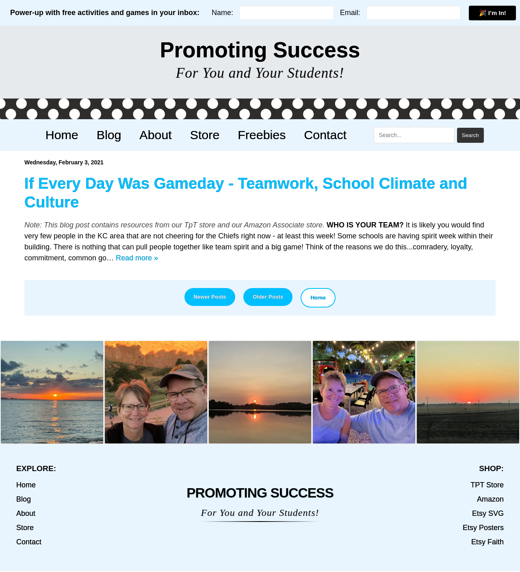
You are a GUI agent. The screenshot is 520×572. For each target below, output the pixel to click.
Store (202, 135)
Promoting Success (260, 50)
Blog (116, 135)
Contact (312, 135)
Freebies (254, 135)
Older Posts (269, 297)
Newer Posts (203, 297)
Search (454, 135)
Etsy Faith (487, 543)
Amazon (490, 501)
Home (74, 135)
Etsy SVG (488, 515)
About (158, 135)
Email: (350, 13)
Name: (222, 13)
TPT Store (487, 486)
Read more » (137, 258)
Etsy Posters (483, 529)
